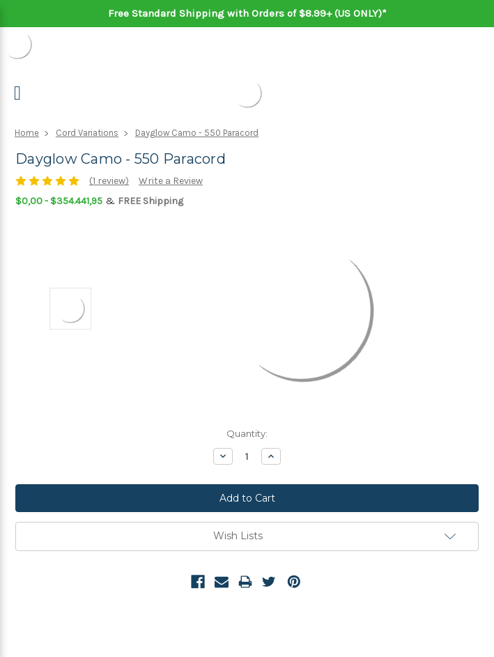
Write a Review (171, 181)
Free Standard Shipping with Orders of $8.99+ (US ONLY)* (247, 13)
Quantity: (247, 433)
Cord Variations (87, 132)
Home (27, 132)
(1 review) (109, 181)
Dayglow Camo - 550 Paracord (196, 132)
